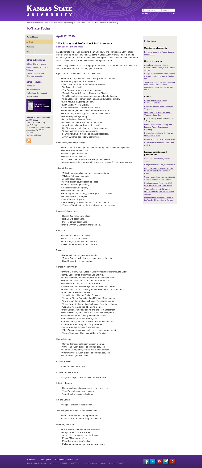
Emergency (46, 460)
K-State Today (80, 23)
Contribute (30, 47)
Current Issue (32, 37)
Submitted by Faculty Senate (69, 47)
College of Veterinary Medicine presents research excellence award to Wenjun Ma (159, 76)
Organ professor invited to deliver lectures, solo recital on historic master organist (159, 191)
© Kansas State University (95, 463)
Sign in (169, 14)
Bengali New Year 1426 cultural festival (159, 139)
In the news (30, 86)
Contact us (31, 460)
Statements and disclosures (67, 460)
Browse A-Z (147, 14)
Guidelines (30, 52)
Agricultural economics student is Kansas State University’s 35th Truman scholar (159, 67)
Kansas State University (53, 10)
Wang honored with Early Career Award (159, 165)
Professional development (36, 93)
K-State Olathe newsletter (36, 64)
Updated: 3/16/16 (116, 463)
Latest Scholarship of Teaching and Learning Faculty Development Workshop (158, 127)
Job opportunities (33, 89)
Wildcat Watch (32, 97)
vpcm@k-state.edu (33, 135)
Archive (29, 42)
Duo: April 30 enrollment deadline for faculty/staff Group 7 (158, 134)
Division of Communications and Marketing (59, 23)
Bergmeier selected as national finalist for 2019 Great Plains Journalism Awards (159, 170)
